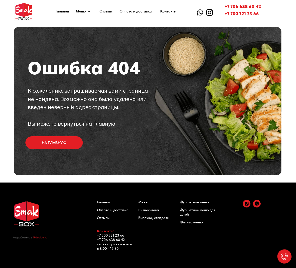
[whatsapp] (257, 206)
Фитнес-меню (191, 222)
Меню (81, 11)
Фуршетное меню (194, 202)
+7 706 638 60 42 (243, 6)
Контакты (168, 11)
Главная (62, 11)
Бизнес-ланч (148, 210)
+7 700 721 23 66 (242, 13)
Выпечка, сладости (153, 218)
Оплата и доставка (136, 11)
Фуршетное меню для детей (197, 212)
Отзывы (106, 11)
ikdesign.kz (40, 237)
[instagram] (246, 206)
